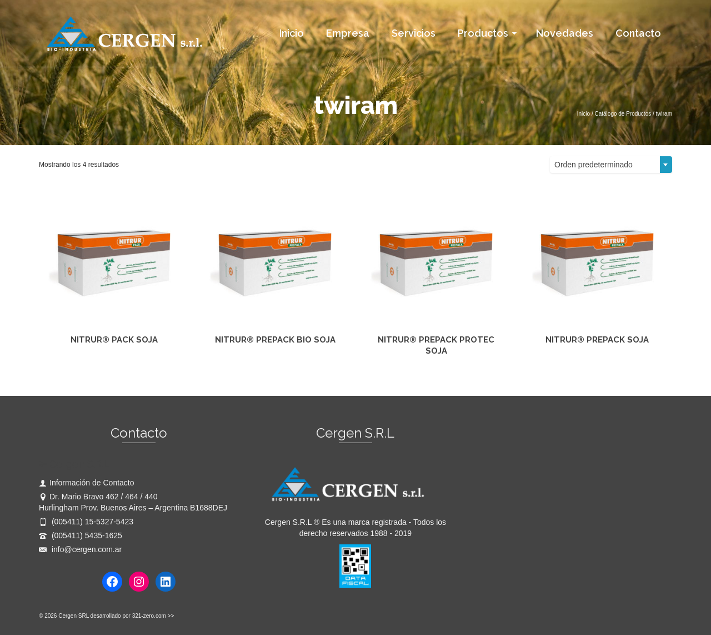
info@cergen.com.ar (80, 549)
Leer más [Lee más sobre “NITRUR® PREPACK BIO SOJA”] (275, 366)
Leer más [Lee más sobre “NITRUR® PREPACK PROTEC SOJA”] (436, 366)
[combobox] (611, 164)
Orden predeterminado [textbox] (593, 164)
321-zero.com (149, 616)
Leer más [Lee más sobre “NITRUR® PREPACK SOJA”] (597, 366)
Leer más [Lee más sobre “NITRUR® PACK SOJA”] (114, 366)
